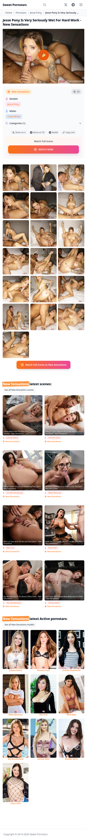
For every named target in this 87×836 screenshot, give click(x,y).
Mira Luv (10, 547)
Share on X (18, 132)
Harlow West (53, 602)
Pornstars (21, 12)
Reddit (53, 132)
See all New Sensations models (19, 624)
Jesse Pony (36, 12)
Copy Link (68, 132)
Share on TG (37, 132)
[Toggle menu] (81, 4)
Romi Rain (52, 547)
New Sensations (18, 91)
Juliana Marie (12, 437)
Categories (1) (43, 123)
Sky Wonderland (14, 602)
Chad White (13, 116)
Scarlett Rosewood (15, 492)
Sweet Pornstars (15, 5)
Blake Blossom (54, 492)
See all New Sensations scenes (19, 389)
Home (8, 12)
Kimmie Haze (54, 437)
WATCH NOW (43, 149)
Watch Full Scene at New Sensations (43, 365)
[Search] (45, 5)
